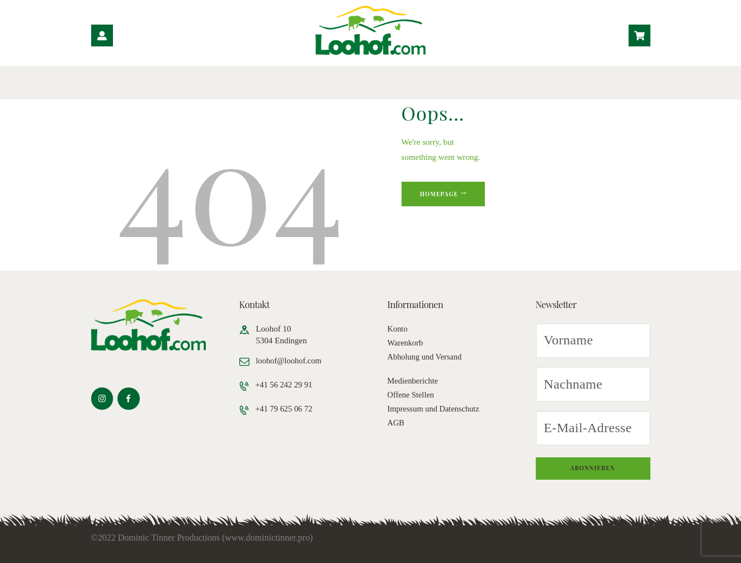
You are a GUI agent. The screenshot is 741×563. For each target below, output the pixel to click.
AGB (396, 422)
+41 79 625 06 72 (285, 409)
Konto (398, 328)
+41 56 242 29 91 (285, 384)
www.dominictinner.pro (267, 537)
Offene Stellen (412, 394)
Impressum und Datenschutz (435, 408)
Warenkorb (406, 342)
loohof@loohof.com (290, 360)
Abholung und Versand (426, 356)
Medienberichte (414, 380)
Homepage (442, 195)
